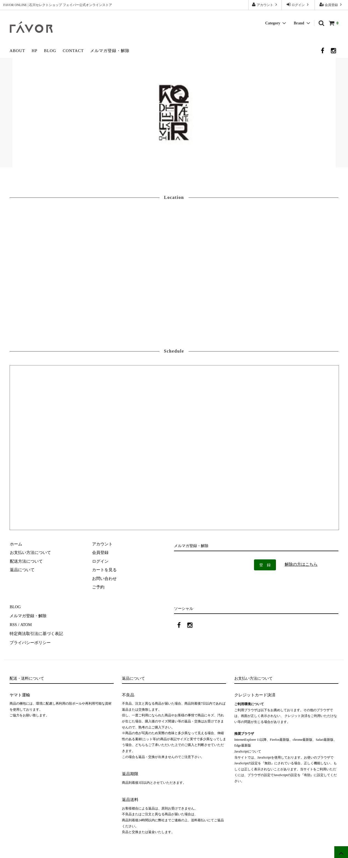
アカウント (265, 4)
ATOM (26, 624)
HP (34, 50)
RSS (13, 624)
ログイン (298, 4)
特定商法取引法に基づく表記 (36, 632)
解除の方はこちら (301, 564)
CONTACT (73, 50)
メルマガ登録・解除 (110, 50)
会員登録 (331, 4)
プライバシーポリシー (30, 641)
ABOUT (17, 50)
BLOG (50, 50)
